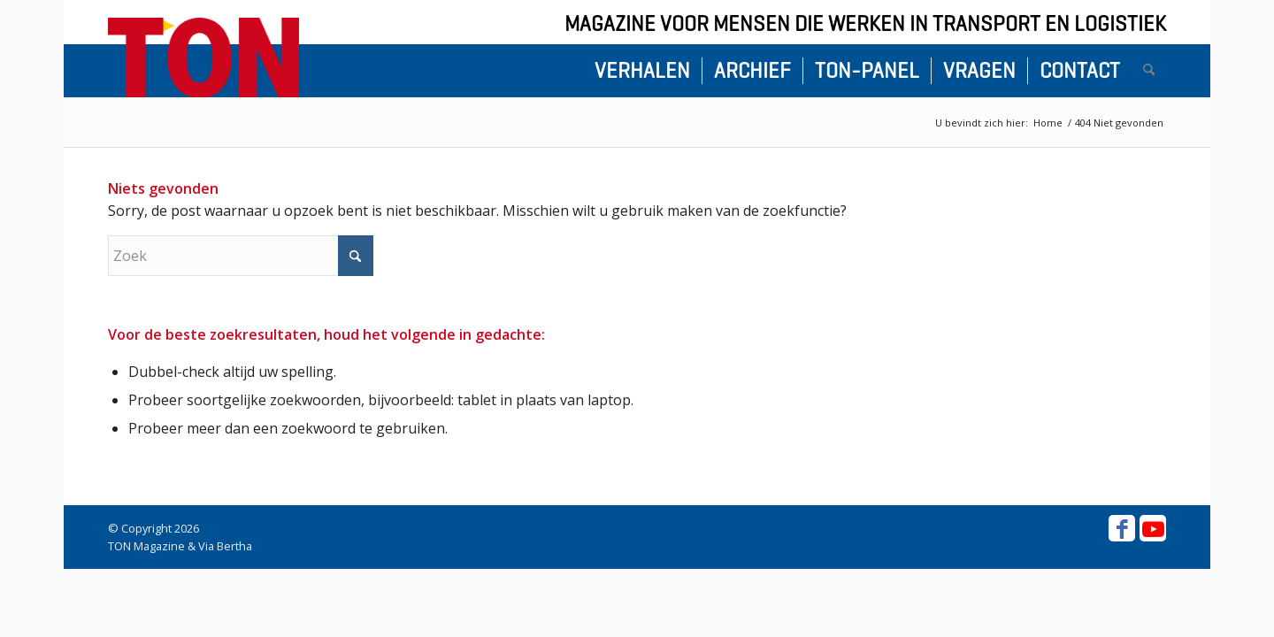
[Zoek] (1149, 70)
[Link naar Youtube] (1153, 528)
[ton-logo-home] (203, 57)
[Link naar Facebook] (1122, 528)
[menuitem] (642, 70)
